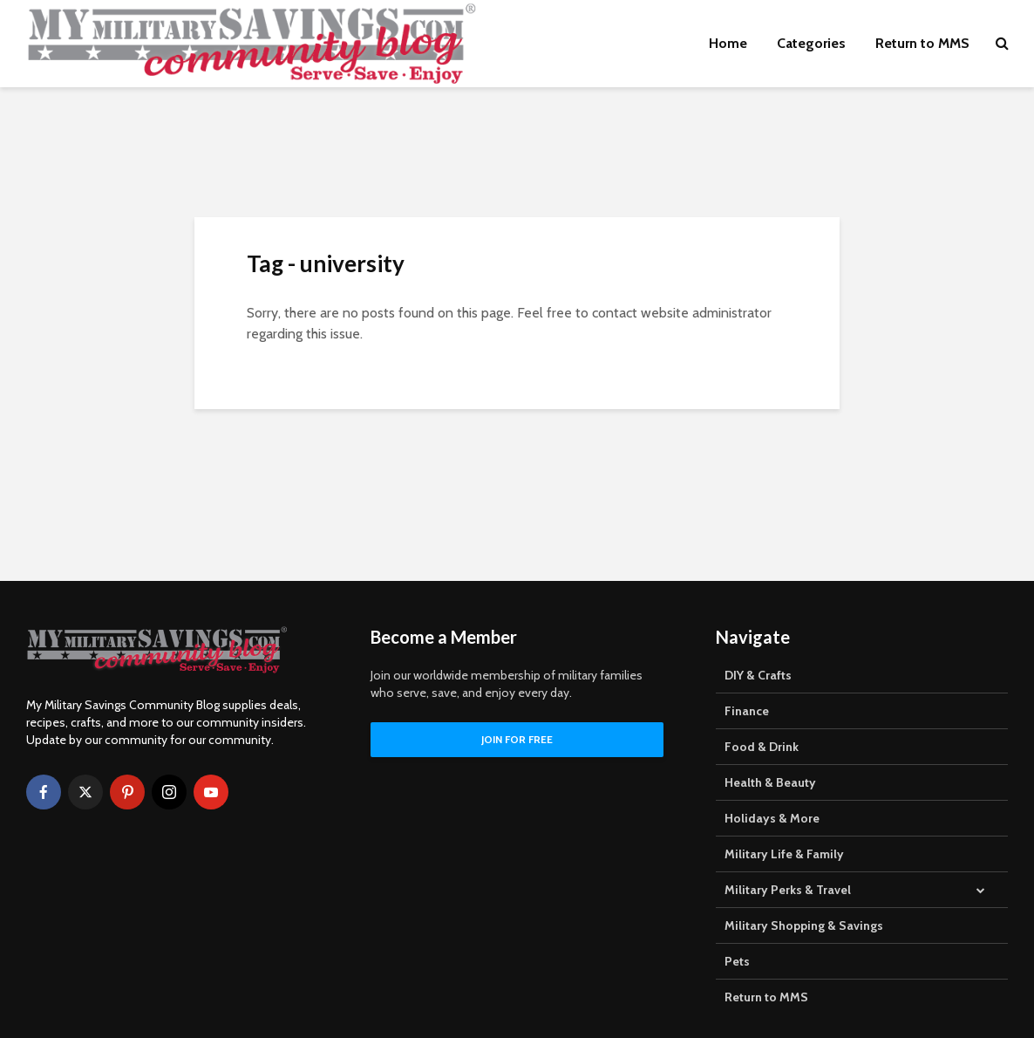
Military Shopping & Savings (803, 925)
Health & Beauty (770, 782)
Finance (746, 711)
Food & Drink (761, 747)
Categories (811, 43)
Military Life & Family (784, 854)
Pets (737, 961)
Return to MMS (922, 43)
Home (728, 43)
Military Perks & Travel (787, 890)
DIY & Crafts (758, 675)
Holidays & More (772, 818)
